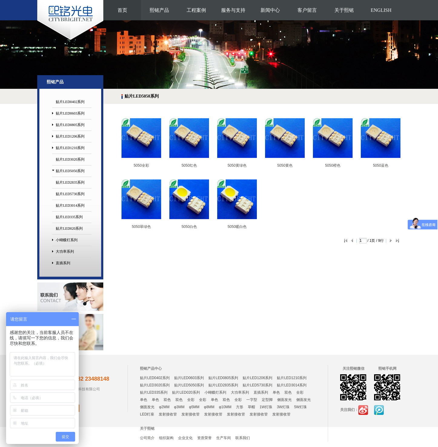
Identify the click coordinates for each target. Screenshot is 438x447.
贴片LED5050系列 (70, 171)
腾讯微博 (379, 410)
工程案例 (196, 10)
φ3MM (179, 407)
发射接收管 (168, 414)
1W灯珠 (266, 407)
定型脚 (267, 400)
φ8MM (209, 407)
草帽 (251, 407)
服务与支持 (233, 10)
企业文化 (185, 438)
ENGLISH (381, 10)
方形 (239, 407)
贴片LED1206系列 (70, 136)
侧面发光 (284, 400)
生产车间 (223, 438)
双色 (288, 392)
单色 (276, 392)
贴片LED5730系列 (70, 194)
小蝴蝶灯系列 (67, 240)
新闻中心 (270, 10)
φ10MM (225, 407)
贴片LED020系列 (69, 228)
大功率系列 (65, 251)
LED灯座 (147, 414)
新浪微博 (363, 410)
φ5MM (194, 407)
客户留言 (307, 10)
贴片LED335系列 (69, 217)
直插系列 (63, 263)
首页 (122, 10)
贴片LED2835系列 (70, 182)
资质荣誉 (204, 438)
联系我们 (242, 438)
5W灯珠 (300, 407)
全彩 (300, 392)
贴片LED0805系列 (70, 125)
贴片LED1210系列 (70, 148)
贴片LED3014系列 (70, 205)
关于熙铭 (344, 10)
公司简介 (147, 438)
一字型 (251, 400)
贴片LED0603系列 (70, 113)
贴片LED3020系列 (70, 159)
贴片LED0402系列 (70, 102)
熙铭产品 (159, 10)
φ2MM (164, 407)
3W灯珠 (283, 407)
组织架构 (166, 438)
